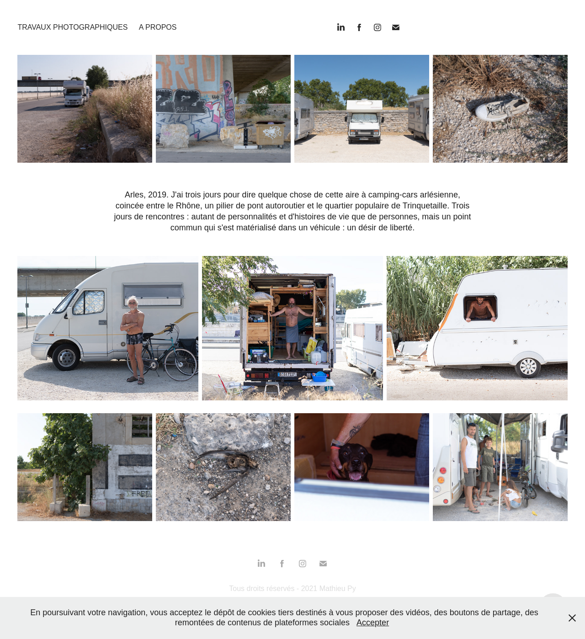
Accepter (372, 622)
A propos (158, 27)
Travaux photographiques (72, 27)
